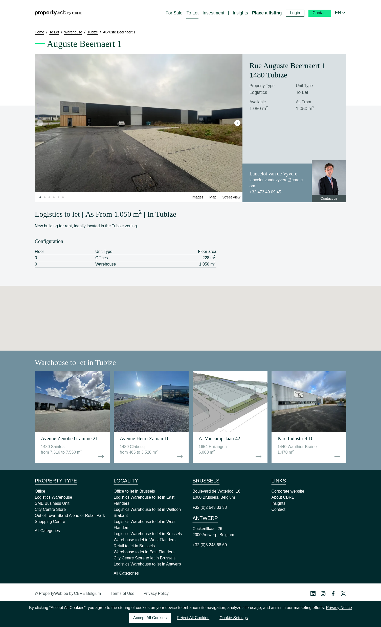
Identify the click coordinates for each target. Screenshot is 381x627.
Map (212, 197)
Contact (278, 509)
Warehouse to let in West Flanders (145, 540)
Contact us (329, 198)
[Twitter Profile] (343, 594)
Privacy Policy (156, 593)
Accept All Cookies (150, 618)
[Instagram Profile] (323, 594)
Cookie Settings (233, 618)
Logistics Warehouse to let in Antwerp (147, 564)
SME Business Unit (52, 503)
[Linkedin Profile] (313, 594)
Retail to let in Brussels (134, 546)
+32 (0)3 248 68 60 (210, 545)
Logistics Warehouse (53, 497)
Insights (278, 503)
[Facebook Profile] (333, 594)
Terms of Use (122, 593)
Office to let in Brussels (134, 491)
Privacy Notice (339, 607)
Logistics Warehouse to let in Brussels (148, 534)
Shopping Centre (50, 521)
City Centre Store (50, 509)
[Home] (58, 12)
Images (197, 197)
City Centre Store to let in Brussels (145, 558)
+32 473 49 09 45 (265, 192)
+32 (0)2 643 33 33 (210, 507)
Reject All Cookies (193, 618)
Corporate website (288, 491)
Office (40, 491)
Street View (231, 197)
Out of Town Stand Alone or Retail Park (70, 515)
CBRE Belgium (87, 593)
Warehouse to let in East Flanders (144, 552)
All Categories (47, 531)
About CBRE (283, 497)
